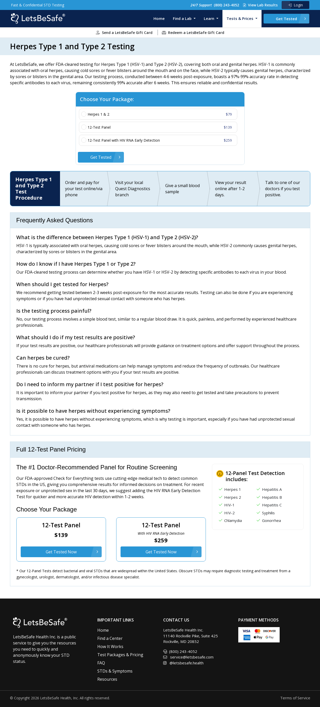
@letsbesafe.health (183, 662)
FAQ (101, 663)
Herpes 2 (232, 497)
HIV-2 (229, 512)
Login (295, 5)
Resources (107, 679)
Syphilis (268, 512)
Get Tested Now (61, 552)
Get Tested (286, 18)
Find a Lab (183, 18)
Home (159, 18)
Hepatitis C (272, 504)
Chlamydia (233, 520)
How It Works (110, 646)
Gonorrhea (271, 520)
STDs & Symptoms (115, 671)
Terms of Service (295, 697)
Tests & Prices (240, 18)
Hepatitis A (272, 489)
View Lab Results (260, 5)
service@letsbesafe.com (188, 657)
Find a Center (110, 638)
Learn (209, 18)
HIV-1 (229, 504)
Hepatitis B (272, 497)
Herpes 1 (232, 489)
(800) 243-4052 (215, 5)
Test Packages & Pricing (120, 654)
